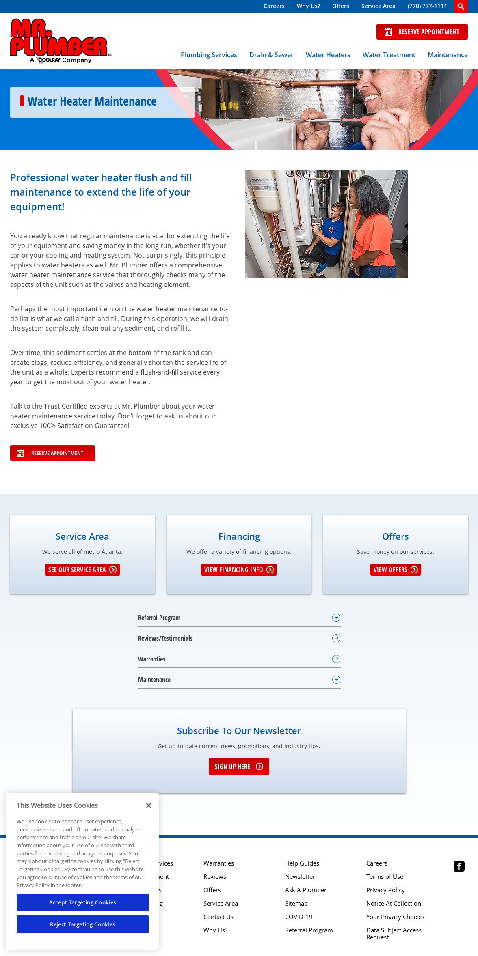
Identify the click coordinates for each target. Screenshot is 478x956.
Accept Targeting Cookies (82, 902)
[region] (82, 871)
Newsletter (300, 876)
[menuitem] (274, 6)
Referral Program (309, 930)
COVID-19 (299, 916)
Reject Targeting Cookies (82, 924)
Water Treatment (389, 54)
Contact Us (218, 916)
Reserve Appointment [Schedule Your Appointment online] (50, 453)
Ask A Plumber (306, 890)
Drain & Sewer (271, 54)
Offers (340, 6)
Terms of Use (384, 876)
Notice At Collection (393, 903)
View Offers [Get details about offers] (396, 569)
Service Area (378, 6)
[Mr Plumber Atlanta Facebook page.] (459, 867)
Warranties (218, 863)
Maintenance (448, 54)
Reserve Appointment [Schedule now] (422, 31)
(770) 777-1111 (427, 6)
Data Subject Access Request (394, 934)
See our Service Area (82, 569)
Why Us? (308, 6)
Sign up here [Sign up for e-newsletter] (239, 766)
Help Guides (302, 863)
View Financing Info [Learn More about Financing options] (239, 569)
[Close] (149, 805)
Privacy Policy (385, 890)
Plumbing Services (209, 54)
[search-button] (461, 6)
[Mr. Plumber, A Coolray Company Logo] (61, 41)
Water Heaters (328, 54)
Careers (274, 6)
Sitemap (296, 903)
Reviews (214, 876)
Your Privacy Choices (395, 916)
